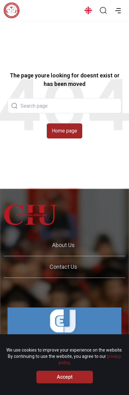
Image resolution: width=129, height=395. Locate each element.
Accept (65, 380)
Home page (64, 131)
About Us (63, 245)
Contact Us (63, 266)
